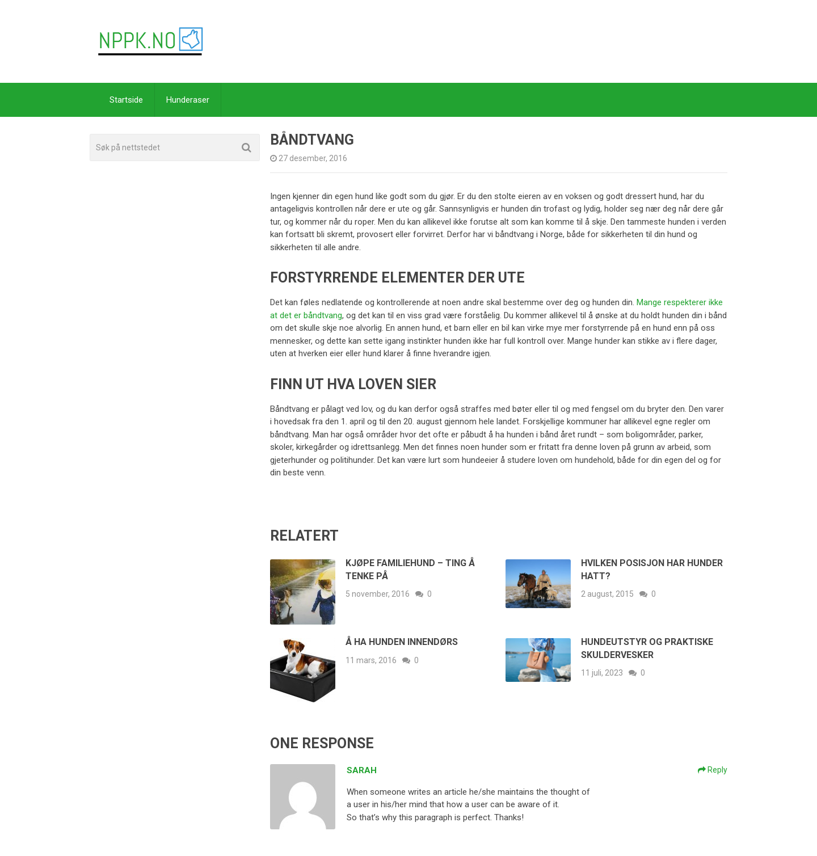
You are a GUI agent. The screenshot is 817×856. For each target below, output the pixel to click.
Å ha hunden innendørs (402, 641)
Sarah (362, 770)
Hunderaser (187, 100)
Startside (126, 100)
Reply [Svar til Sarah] (712, 769)
